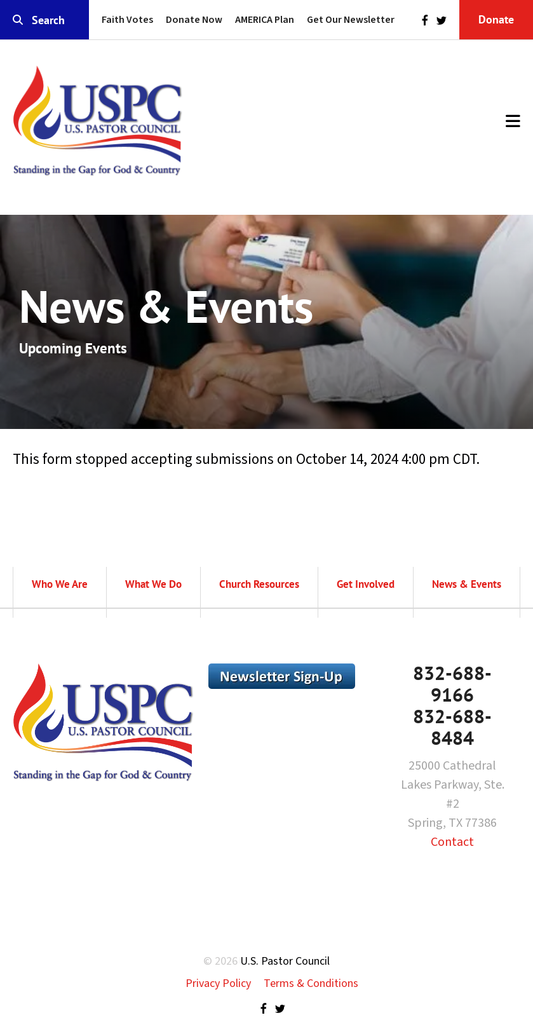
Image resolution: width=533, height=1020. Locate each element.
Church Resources (259, 584)
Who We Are (60, 584)
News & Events (466, 584)
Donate (496, 19)
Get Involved (366, 584)
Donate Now (194, 20)
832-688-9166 (452, 683)
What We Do (153, 584)
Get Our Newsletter (351, 20)
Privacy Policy (218, 983)
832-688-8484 (452, 727)
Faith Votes (127, 20)
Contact (452, 842)
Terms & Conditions (311, 983)
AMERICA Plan (264, 20)
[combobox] (44, 20)
